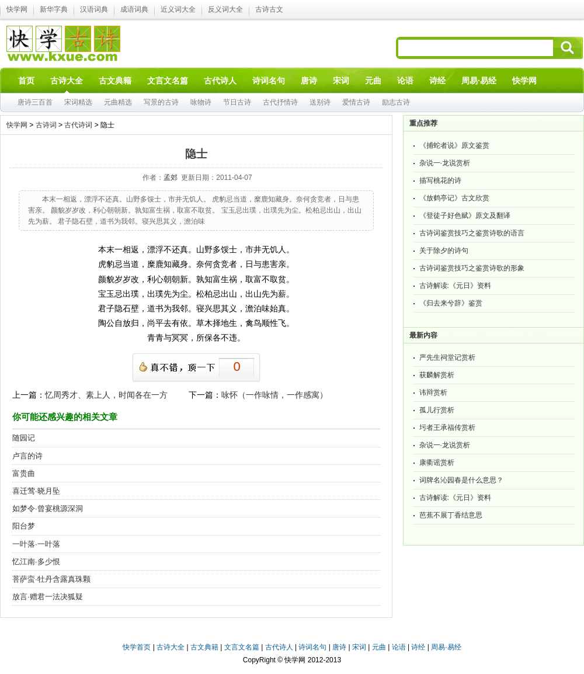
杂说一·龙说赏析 (444, 163)
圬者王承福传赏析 (447, 427)
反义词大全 (225, 9)
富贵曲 (23, 473)
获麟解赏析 (436, 375)
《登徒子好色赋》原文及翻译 (464, 215)
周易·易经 (478, 80)
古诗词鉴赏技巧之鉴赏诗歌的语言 (471, 233)
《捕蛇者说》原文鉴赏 (454, 145)
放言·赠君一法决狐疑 (47, 596)
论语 (399, 647)
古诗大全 (171, 647)
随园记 (23, 437)
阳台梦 (23, 526)
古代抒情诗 (280, 102)
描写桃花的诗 (440, 180)
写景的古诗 (161, 102)
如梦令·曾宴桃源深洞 (47, 508)
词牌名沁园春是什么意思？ (461, 480)
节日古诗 (237, 102)
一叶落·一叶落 (36, 544)
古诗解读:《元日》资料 (455, 286)
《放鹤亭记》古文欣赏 (454, 198)
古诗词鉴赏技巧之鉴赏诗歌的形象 (471, 268)
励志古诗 (396, 102)
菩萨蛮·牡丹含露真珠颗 (51, 579)
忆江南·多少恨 (36, 561)
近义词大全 (178, 9)
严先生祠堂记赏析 (447, 357)
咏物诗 (200, 102)
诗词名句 (312, 647)
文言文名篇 (241, 647)
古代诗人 (279, 647)
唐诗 (339, 647)
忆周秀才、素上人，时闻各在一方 (106, 394)
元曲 (379, 647)
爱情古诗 (356, 102)
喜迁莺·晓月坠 (36, 491)
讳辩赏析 (433, 392)
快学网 (16, 9)
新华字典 (54, 9)
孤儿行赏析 (436, 410)
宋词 (359, 647)
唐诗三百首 (35, 102)
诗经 (418, 647)
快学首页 (137, 647)
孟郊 (171, 177)
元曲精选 (118, 102)
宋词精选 (78, 102)
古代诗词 (78, 125)
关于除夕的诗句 (443, 250)
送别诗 (320, 102)
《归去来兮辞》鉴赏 (450, 303)
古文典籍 (204, 647)
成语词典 (134, 9)
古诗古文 (269, 9)
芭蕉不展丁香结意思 (450, 515)
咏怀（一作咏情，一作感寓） (274, 394)
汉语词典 (94, 9)
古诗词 (46, 125)
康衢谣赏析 (436, 462)
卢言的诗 (27, 455)
